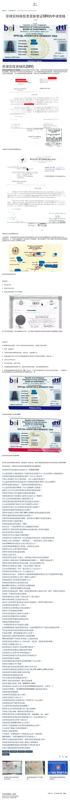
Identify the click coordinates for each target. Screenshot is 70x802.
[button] (2, 4)
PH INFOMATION (11, 10)
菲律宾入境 (29, 751)
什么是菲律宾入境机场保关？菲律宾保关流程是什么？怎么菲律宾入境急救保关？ (33, 473)
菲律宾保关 (6, 754)
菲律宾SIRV (13, 751)
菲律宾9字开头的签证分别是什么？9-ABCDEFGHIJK (20, 469)
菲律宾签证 (21, 751)
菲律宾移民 (6, 751)
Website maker (13, 797)
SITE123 (7, 797)
